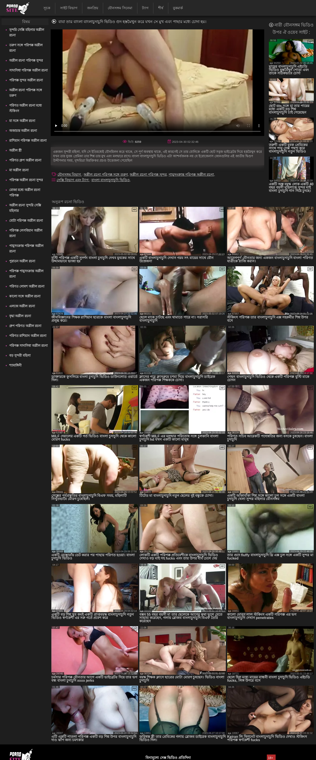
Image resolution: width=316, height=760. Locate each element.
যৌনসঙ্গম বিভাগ (69, 174)
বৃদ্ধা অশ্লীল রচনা (20, 316)
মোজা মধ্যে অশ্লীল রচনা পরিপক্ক (24, 192)
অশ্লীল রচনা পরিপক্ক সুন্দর (26, 60)
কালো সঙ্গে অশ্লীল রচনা (24, 296)
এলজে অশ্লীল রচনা (22, 306)
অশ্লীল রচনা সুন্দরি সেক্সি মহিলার (25, 208)
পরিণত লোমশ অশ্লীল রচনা (26, 286)
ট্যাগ (145, 8)
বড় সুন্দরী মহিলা (19, 355)
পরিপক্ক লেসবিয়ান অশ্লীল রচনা (25, 233)
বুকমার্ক (178, 8)
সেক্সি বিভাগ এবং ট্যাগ (73, 180)
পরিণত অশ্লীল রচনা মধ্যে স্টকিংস (25, 108)
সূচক (46, 8)
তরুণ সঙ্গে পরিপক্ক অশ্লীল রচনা (26, 47)
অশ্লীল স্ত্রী (15, 150)
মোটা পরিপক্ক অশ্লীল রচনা (26, 220)
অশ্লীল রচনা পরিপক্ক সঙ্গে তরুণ (25, 92)
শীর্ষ (160, 8)
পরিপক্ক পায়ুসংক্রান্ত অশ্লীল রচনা (26, 273)
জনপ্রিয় (92, 8)
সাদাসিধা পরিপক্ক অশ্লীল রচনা (28, 70)
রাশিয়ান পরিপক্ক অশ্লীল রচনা (28, 140)
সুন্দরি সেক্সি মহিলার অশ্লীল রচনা (26, 32)
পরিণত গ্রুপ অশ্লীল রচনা (25, 160)
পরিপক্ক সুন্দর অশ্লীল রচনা (26, 80)
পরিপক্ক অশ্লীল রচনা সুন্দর (26, 180)
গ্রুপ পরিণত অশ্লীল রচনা (25, 326)
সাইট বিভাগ (68, 8)
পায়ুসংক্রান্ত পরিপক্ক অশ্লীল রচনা (26, 248)
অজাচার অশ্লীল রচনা (23, 130)
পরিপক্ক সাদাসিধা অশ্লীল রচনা (28, 345)
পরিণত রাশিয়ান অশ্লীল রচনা (27, 336)
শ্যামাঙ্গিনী (15, 365)
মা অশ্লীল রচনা (18, 170)
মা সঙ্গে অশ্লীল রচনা (22, 121)
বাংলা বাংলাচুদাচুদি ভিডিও (110, 180)
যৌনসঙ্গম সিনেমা (120, 8)
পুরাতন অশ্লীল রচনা (22, 261)
